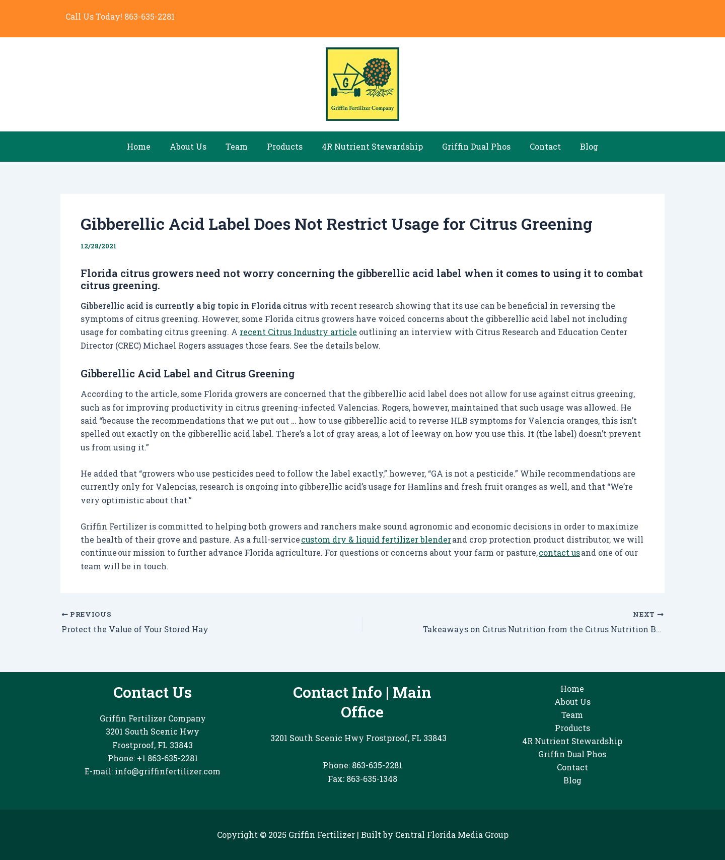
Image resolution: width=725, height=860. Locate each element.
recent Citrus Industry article (299, 331)
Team (241, 146)
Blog (578, 146)
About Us (195, 146)
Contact (537, 146)
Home (149, 146)
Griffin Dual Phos (472, 146)
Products (286, 146)
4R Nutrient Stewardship (370, 146)
